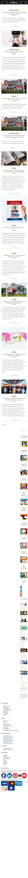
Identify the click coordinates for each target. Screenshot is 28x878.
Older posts (3, 424)
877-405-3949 (23, 686)
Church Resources (7, 735)
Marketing (11, 10)
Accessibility (5, 713)
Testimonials (6, 708)
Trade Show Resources (8, 743)
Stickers (5, 763)
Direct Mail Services (7, 748)
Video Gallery (6, 728)
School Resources (7, 742)
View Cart (5, 722)
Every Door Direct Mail (8, 749)
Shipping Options (7, 724)
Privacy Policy (14, 778)
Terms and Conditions (6, 778)
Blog (4, 715)
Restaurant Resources (8, 740)
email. (21, 699)
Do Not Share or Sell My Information (11, 730)
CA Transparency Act (7, 709)
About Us (5, 705)
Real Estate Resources (8, 739)
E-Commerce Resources (8, 737)
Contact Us (23, 683)
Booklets (5, 754)
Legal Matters (6, 710)
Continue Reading (14, 74)
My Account (5, 720)
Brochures (5, 756)
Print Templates (6, 729)
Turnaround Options (7, 725)
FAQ (22, 685)
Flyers (4, 759)
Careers (5, 714)
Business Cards (6, 757)
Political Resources (7, 738)
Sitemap (20, 778)
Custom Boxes (6, 758)
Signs (4, 764)
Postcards (5, 762)
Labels (4, 761)
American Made (6, 706)
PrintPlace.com (23, 682)
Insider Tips (5, 726)
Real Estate (16, 10)
